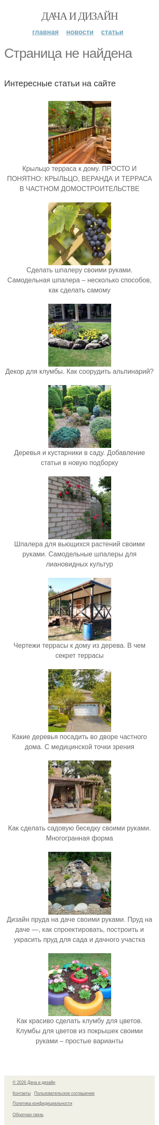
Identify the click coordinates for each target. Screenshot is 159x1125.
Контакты (22, 1093)
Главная (45, 32)
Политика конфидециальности (42, 1103)
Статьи (112, 32)
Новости (80, 32)
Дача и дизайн (80, 16)
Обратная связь (28, 1114)
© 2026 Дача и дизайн (34, 1082)
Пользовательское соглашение (64, 1093)
